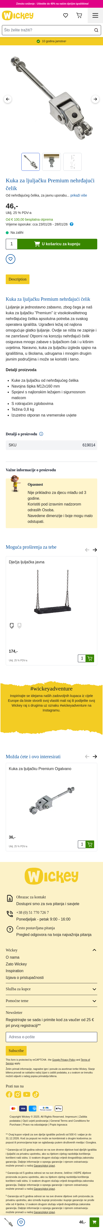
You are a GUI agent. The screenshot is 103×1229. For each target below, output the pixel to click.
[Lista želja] (21, 1222)
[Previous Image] (7, 99)
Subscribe (16, 1051)
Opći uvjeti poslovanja (35, 1120)
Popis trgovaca (58, 1124)
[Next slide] (94, 549)
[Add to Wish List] (10, 259)
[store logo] (18, 15)
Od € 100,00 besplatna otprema (29, 219)
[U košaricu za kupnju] (90, 658)
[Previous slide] (87, 549)
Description (18, 279)
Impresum (71, 1116)
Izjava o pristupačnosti (25, 978)
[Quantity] (82, 658)
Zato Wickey (16, 964)
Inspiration (14, 971)
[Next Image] (95, 99)
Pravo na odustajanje (35, 1124)
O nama (12, 957)
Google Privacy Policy (63, 1059)
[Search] (96, 30)
